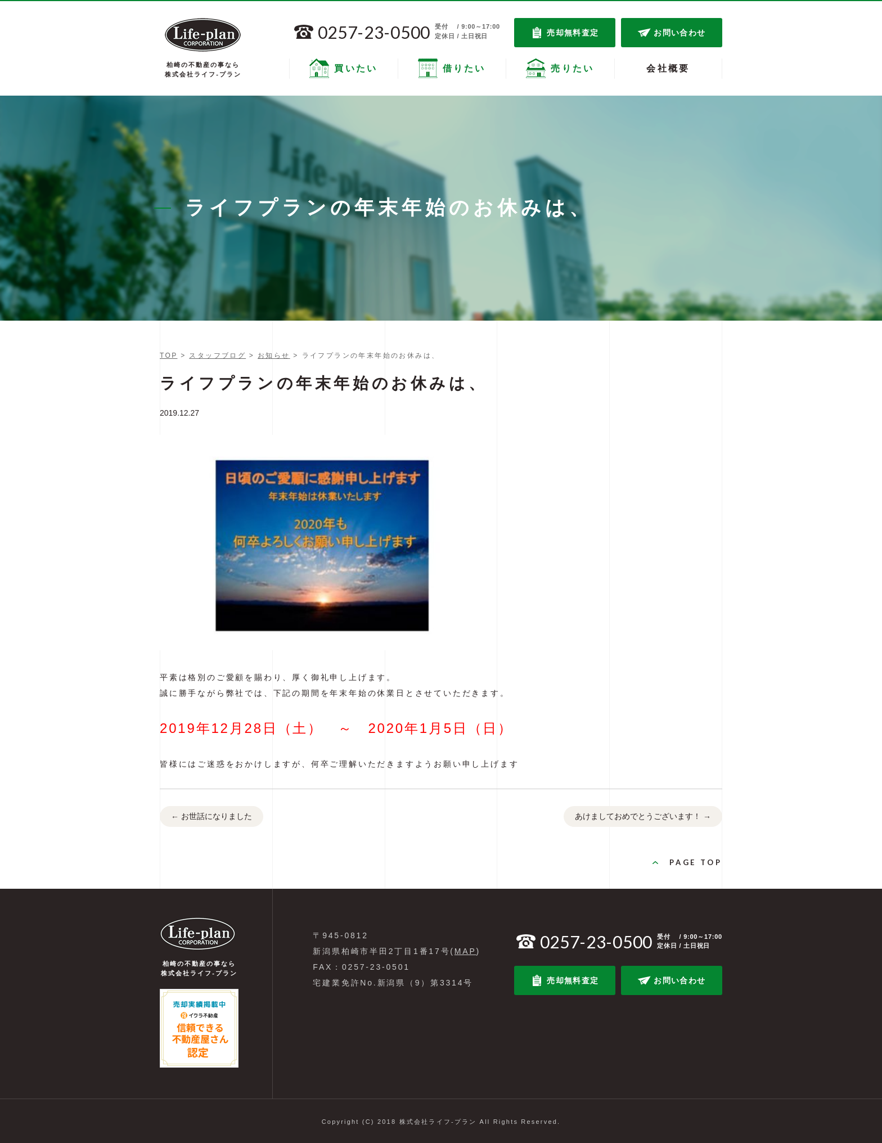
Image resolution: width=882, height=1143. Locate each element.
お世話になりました (211, 817)
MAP (465, 951)
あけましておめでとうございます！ (643, 817)
